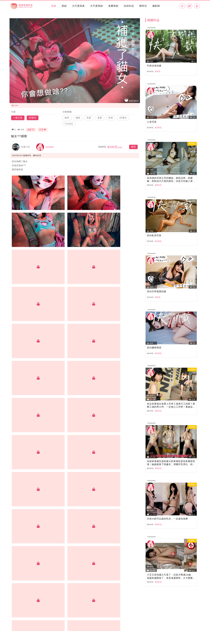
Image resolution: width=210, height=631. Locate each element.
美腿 (89, 116)
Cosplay (69, 122)
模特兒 (143, 6)
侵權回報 (195, 617)
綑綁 (78, 116)
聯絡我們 (57, 617)
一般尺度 (17, 116)
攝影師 (156, 6)
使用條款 (183, 617)
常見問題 (171, 617)
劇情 (67, 116)
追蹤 (30, 128)
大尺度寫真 (78, 6)
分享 (43, 128)
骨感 (110, 116)
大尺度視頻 (96, 6)
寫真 (53, 6)
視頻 (63, 6)
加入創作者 (43, 617)
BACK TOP (104, 608)
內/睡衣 (32, 116)
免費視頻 (113, 6)
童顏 (100, 116)
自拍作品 (128, 6)
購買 (133, 146)
